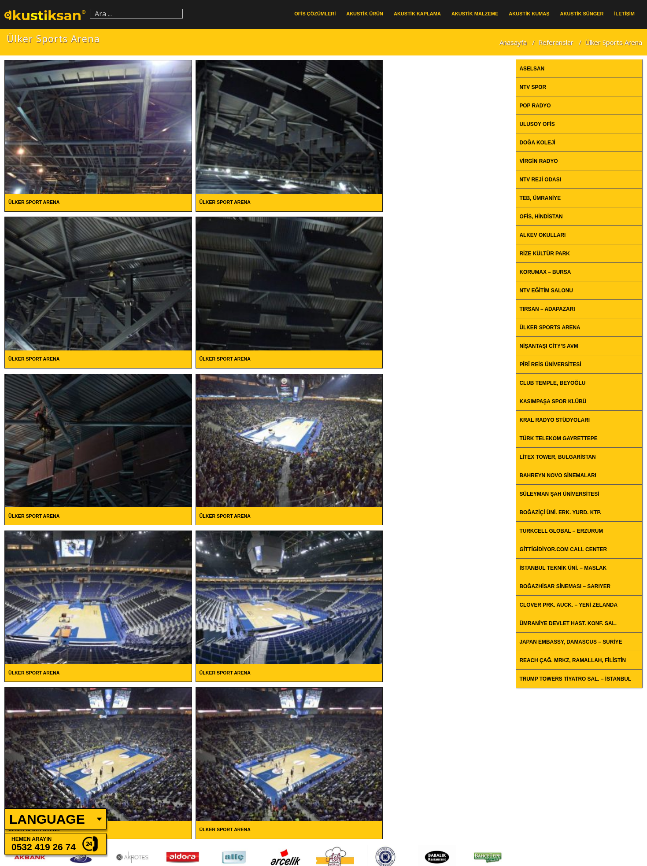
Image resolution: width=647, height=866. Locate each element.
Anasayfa (513, 41)
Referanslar (555, 41)
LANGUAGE (47, 819)
